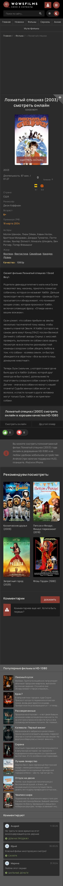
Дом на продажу (17, 838)
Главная (7, 35)
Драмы (7, 257)
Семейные (35, 253)
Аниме (57, 21)
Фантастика (21, 253)
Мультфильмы (31, 28)
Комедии (48, 253)
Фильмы (32, 21)
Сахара (11, 855)
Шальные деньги (16, 872)
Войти (48, 5)
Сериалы (45, 21)
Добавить (50, 599)
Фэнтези (8, 253)
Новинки (19, 21)
